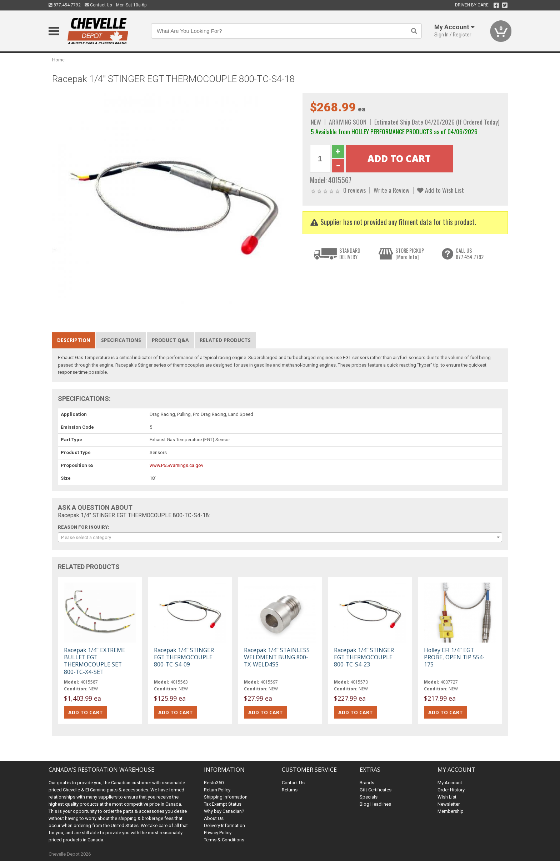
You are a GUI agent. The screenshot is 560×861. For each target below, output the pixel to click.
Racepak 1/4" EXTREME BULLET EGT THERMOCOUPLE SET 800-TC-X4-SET (94, 661)
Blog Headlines (375, 804)
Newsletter (449, 804)
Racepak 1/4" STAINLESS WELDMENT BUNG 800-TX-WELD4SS (277, 657)
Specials (369, 797)
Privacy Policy (217, 832)
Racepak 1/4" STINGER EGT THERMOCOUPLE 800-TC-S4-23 (364, 657)
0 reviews (354, 190)
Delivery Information (224, 825)
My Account (450, 782)
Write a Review (391, 190)
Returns (290, 789)
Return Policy (217, 789)
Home (58, 59)
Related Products (225, 340)
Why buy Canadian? (224, 811)
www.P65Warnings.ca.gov (176, 465)
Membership (451, 811)
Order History (451, 789)
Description (73, 340)
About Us (214, 818)
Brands (367, 782)
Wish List (447, 797)
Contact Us (98, 4)
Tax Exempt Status (222, 804)
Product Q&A (170, 340)
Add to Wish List (440, 190)
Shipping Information (226, 797)
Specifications (121, 340)
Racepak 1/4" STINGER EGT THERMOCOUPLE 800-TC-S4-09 (184, 657)
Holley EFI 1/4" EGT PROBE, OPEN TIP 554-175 (454, 657)
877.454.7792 (65, 4)
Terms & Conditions (224, 839)
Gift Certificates (375, 789)
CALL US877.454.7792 (470, 254)
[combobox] (280, 537)
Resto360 (214, 782)
